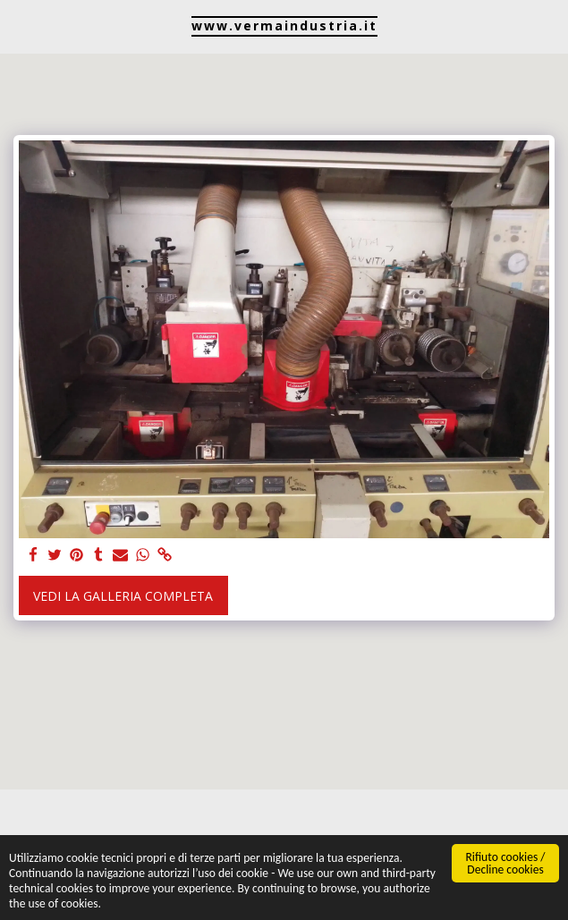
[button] (19, 25)
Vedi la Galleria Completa (123, 595)
